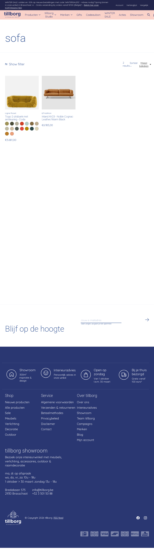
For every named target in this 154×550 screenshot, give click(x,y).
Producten (34, 15)
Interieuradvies (87, 410)
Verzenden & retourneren (58, 410)
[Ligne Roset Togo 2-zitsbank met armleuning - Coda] (22, 95)
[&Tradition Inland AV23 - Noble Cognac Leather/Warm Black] (58, 95)
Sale (8, 415)
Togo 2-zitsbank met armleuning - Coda (16, 120)
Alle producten (15, 410)
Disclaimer (48, 426)
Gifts (78, 15)
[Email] (115, 323)
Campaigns (84, 426)
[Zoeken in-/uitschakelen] (145, 16)
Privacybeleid (50, 420)
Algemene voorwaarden (57, 404)
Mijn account (85, 442)
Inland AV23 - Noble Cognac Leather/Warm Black (57, 120)
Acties (119, 15)
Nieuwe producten (17, 404)
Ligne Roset (10, 115)
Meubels (10, 420)
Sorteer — (134, 67)
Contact (46, 431)
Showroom (133, 15)
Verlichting (12, 426)
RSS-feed (58, 519)
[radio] (7, 126)
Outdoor (10, 437)
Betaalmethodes (52, 415)
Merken (65, 15)
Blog (80, 437)
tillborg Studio (51, 16)
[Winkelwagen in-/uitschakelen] (151, 16)
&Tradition (46, 115)
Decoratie (11, 431)
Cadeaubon (91, 15)
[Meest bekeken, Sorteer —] (145, 67)
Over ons (83, 404)
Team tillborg (86, 420)
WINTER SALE (107, 16)
